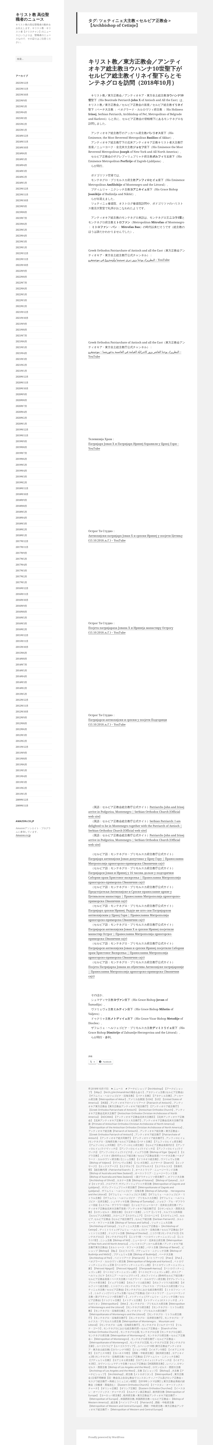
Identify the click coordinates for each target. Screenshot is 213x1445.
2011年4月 (21, 776)
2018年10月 (22, 494)
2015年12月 (22, 635)
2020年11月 (22, 382)
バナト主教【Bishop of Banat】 (164, 1247)
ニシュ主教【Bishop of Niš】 (115, 1240)
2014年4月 (21, 676)
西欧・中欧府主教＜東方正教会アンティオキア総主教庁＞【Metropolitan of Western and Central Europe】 (136, 1407)
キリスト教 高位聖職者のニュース (32, 17)
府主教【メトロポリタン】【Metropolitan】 (149, 1374)
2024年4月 (21, 165)
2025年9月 (21, 100)
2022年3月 (21, 300)
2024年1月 (21, 182)
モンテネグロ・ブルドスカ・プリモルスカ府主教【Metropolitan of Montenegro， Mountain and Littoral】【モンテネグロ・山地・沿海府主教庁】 (135, 1321)
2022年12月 (22, 253)
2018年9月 (21, 500)
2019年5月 (21, 464)
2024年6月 (21, 153)
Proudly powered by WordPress (106, 1437)
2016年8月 (21, 611)
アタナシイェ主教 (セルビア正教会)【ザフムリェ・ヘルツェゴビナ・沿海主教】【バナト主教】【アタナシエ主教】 (135, 1094)
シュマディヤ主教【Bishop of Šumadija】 (133, 1201)
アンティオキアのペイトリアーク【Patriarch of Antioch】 (141, 1102)
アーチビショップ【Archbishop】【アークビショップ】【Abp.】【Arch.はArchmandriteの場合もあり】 (135, 1090)
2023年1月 (21, 247)
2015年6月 (21, 652)
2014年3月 (21, 682)
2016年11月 (22, 594)
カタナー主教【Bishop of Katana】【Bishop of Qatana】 (148, 1180)
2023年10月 (22, 200)
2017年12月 (22, 541)
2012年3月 (21, 735)
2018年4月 (21, 517)
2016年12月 (22, 588)
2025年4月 (21, 112)
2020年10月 (22, 388)
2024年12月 (22, 135)
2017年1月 (21, 582)
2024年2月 (21, 176)
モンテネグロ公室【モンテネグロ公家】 (161, 1332)
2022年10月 (22, 265)
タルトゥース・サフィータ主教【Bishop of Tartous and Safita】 (136, 1220)
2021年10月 (22, 317)
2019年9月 (21, 441)
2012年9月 (21, 717)
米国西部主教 (127, 1398)
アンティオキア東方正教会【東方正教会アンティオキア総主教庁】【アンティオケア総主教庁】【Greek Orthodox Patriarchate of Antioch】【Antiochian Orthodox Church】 (135, 1106)
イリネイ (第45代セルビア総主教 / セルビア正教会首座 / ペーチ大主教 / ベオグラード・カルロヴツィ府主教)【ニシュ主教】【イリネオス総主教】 (136, 1157)
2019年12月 (22, 429)
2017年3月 (21, 570)
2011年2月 (21, 788)
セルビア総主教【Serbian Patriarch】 (155, 1219)
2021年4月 (21, 353)
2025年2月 (21, 124)
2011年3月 (21, 782)
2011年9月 (21, 752)
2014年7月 (21, 664)
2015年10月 (22, 647)
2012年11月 (22, 705)
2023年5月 (21, 229)
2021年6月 (21, 341)
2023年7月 (21, 218)
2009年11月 (22, 805)
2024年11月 (22, 141)
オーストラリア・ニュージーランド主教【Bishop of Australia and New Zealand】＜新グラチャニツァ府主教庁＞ (132, 1175)
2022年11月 (22, 259)
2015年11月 (22, 641)
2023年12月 (22, 188)
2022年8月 (21, 276)
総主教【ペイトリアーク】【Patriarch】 (132, 1402)
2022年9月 (21, 270)
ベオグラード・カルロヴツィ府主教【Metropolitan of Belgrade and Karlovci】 (130, 1261)
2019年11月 (22, 435)
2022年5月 (21, 294)
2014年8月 (21, 658)
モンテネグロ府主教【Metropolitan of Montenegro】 (117, 1335)
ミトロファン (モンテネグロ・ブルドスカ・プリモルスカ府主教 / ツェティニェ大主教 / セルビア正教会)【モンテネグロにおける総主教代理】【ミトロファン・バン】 (136, 1289)
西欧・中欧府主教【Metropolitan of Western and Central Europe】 (131, 1404)
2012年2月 (21, 741)
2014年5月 (21, 670)
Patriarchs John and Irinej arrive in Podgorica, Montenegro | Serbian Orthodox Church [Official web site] (136, 811)
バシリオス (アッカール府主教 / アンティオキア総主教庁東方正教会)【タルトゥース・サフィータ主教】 (135, 1245)
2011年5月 (21, 770)
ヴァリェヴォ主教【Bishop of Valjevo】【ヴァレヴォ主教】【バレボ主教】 (133, 1161)
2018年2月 (21, 529)
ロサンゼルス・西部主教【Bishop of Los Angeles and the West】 (136, 1365)
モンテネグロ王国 (139, 1342)
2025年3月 (21, 118)
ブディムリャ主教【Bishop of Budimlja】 (136, 1254)
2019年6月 (21, 459)
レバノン (171, 1363)
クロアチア (112, 1183)
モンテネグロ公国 (129, 1332)
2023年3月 (21, 241)
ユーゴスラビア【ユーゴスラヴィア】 (116, 1346)
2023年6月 (21, 223)
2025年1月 (21, 129)
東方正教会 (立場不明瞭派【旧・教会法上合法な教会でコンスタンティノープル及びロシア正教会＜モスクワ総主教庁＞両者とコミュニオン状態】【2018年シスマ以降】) (136, 1378)
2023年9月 (21, 206)
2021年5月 (21, 347)
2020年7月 (21, 406)
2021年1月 (21, 370)
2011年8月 (21, 758)
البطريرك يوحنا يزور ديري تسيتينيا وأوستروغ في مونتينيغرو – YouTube (129, 260)
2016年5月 (21, 617)
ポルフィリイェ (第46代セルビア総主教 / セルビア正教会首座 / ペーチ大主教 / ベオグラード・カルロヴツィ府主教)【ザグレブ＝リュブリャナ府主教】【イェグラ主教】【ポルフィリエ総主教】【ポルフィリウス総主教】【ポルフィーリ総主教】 (136, 1281)
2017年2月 (21, 576)
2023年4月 (21, 235)
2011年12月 (22, 746)
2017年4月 (21, 564)
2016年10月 (22, 600)
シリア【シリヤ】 (152, 1212)
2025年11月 (22, 88)
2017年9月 (21, 553)
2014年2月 (21, 688)
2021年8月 (21, 329)
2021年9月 (21, 323)
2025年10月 (22, 94)
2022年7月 (21, 282)
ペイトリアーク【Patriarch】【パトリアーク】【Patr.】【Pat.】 (148, 1257)
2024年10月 (22, 147)
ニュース (118, 1088)
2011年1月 (21, 793)
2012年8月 (21, 723)
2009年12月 (22, 799)
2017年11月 (22, 547)
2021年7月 (21, 335)
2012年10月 (22, 711)
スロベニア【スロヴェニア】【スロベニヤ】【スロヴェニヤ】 (146, 1215)
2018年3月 (21, 523)
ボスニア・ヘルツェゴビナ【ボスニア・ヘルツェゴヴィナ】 (135, 1273)
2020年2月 (21, 417)
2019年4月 (21, 470)
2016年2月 (21, 629)
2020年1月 (21, 423)
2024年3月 (21, 171)
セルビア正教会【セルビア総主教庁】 (114, 1219)
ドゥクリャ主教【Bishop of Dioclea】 (128, 1233)
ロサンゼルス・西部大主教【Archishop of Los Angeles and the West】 (134, 1369)
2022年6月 (21, 288)
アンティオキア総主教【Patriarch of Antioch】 (113, 1131)
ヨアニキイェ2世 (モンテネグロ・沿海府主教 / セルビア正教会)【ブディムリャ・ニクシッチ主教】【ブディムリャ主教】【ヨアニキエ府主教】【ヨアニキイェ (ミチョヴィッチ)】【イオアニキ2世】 (136, 1358)
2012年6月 (21, 729)
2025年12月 (22, 82)
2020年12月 (22, 376)
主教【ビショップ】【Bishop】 (154, 1370)
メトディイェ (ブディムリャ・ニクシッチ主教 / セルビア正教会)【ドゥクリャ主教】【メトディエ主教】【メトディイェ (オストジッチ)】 (136, 1298)
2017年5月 (21, 558)
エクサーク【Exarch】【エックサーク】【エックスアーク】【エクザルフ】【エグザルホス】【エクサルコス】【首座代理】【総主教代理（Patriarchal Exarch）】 (136, 1166)
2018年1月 (21, 535)
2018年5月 (21, 511)
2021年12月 (22, 312)
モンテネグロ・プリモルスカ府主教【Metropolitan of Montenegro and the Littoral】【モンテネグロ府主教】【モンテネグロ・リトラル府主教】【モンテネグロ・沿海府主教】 (136, 1307)
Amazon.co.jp (23, 835)
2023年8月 (21, 212)
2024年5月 (21, 159)
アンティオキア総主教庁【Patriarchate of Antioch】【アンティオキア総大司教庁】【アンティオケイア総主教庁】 (134, 1136)
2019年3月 (21, 476)
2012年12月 (22, 699)
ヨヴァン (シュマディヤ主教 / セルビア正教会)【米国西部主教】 (131, 1363)
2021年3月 (21, 359)
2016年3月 (21, 623)
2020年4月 (21, 412)
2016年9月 (21, 605)
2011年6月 (21, 764)
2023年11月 (22, 194)
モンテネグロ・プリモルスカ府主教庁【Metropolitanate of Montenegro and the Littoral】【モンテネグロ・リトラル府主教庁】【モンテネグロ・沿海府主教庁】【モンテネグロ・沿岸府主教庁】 (135, 1314)
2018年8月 (21, 506)
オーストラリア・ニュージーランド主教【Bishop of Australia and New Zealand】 (133, 1171)
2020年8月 (21, 400)
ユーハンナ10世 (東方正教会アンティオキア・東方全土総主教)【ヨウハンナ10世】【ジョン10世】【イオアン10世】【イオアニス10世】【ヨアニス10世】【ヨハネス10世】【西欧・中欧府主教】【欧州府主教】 (136, 1349)
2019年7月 (21, 453)
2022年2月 (21, 306)
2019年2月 (21, 482)
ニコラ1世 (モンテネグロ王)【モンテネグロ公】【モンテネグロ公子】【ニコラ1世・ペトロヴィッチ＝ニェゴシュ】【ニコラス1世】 (136, 1237)
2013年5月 (21, 694)
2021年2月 (21, 365)
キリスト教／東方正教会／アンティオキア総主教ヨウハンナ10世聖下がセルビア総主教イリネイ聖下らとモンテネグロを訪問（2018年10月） (135, 71)
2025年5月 (21, 106)
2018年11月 (22, 488)
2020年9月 (21, 394)
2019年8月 (21, 447)
